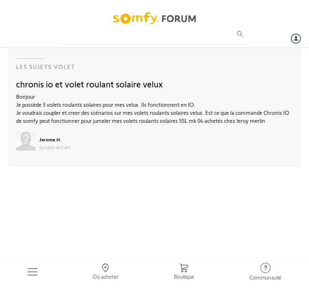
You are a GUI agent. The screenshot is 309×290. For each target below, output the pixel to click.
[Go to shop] (184, 272)
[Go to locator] (105, 272)
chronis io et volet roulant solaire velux (89, 84)
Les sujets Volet (45, 66)
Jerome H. (50, 139)
